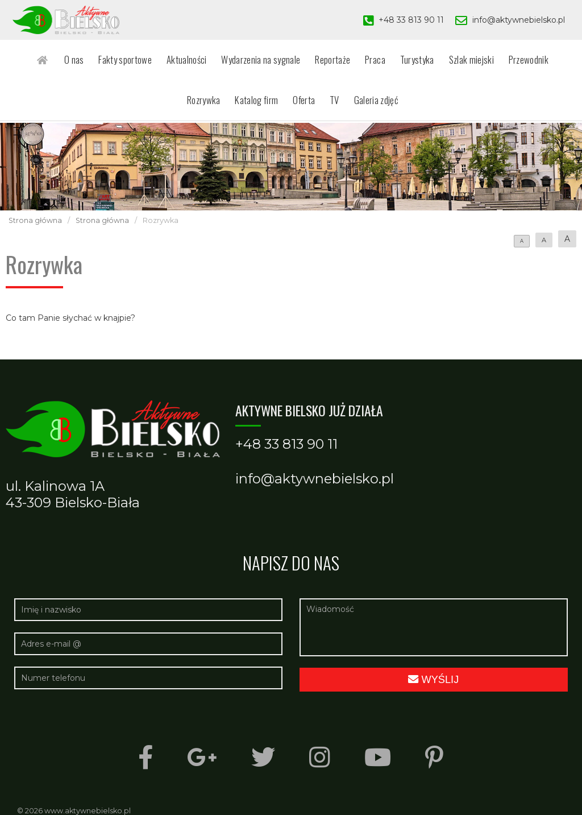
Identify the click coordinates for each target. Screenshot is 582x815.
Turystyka (385, 61)
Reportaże (307, 61)
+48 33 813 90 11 (411, 20)
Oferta (280, 105)
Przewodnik (489, 61)
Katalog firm (235, 105)
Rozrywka (538, 61)
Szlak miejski (435, 61)
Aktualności (167, 61)
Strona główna (35, 220)
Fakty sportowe (109, 61)
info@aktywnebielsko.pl (518, 20)
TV (307, 105)
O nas (62, 61)
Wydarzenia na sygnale (238, 61)
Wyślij (433, 679)
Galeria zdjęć (345, 105)
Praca (346, 61)
